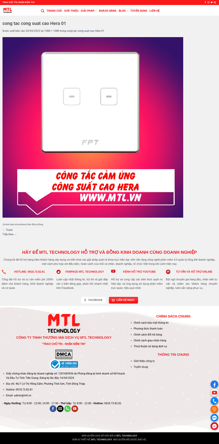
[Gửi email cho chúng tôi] (215, 2)
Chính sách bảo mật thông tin (151, 322)
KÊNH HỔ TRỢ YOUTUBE (139, 271)
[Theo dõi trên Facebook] (205, 2)
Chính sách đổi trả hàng (148, 334)
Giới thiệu (71, 10)
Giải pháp (89, 11)
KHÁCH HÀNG (107, 10)
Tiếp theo (10, 234)
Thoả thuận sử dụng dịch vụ (150, 346)
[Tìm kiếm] (42, 10)
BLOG (123, 11)
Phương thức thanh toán (148, 328)
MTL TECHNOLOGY (126, 435)
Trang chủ (54, 10)
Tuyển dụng (141, 366)
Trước (8, 230)
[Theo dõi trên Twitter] (212, 2)
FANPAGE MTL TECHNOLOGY (84, 271)
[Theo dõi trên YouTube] (74, 408)
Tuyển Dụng (138, 10)
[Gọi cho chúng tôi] (67, 408)
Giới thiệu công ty (144, 361)
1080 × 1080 (51, 30)
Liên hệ (155, 10)
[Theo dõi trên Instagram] (208, 2)
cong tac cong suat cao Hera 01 (85, 30)
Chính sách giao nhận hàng (150, 340)
